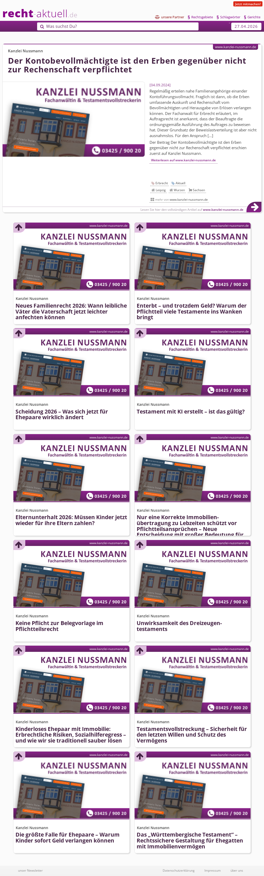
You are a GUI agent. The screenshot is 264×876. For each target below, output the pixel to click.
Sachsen (199, 190)
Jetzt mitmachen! (248, 4)
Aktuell (180, 183)
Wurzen (179, 190)
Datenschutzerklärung (179, 870)
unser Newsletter (30, 870)
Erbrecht (161, 183)
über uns (236, 870)
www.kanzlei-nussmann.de (235, 47)
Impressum (212, 870)
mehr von (181, 199)
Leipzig (161, 190)
